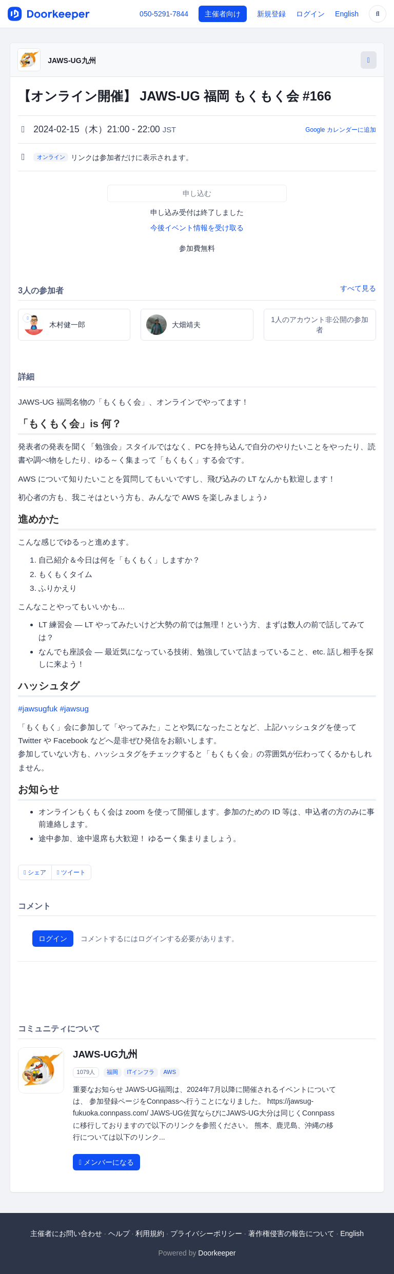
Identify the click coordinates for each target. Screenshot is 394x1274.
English (347, 14)
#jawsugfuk (37, 708)
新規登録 (271, 14)
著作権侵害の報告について (291, 1233)
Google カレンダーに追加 (340, 129)
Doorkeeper (216, 1253)
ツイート (71, 872)
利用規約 (149, 1233)
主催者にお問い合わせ (66, 1233)
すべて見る (358, 288)
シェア (35, 872)
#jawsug (74, 708)
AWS (169, 1072)
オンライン (51, 157)
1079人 (86, 1072)
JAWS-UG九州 (71, 60)
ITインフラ (140, 1072)
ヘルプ (119, 1233)
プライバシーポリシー (206, 1233)
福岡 (112, 1072)
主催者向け (223, 14)
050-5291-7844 (164, 14)
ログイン (310, 14)
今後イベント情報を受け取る (197, 228)
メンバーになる (106, 1162)
